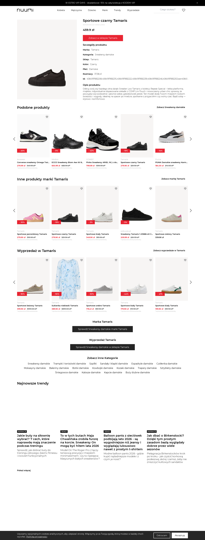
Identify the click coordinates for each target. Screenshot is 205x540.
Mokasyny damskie (35, 368)
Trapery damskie (147, 368)
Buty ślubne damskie (138, 372)
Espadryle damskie (142, 363)
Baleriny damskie (59, 368)
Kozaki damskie (125, 368)
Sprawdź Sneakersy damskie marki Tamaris (102, 329)
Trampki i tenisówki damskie (69, 363)
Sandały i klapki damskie (114, 363)
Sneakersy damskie (39, 363)
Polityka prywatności (36, 536)
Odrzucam (162, 535)
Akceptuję (180, 535)
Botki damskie (80, 368)
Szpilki (93, 363)
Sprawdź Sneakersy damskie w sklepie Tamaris (102, 347)
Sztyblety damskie (170, 368)
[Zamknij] (197, 3)
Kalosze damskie (91, 372)
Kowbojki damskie (102, 368)
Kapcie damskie (113, 372)
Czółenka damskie (166, 363)
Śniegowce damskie (66, 372)
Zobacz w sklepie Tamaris (103, 38)
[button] (100, 3)
